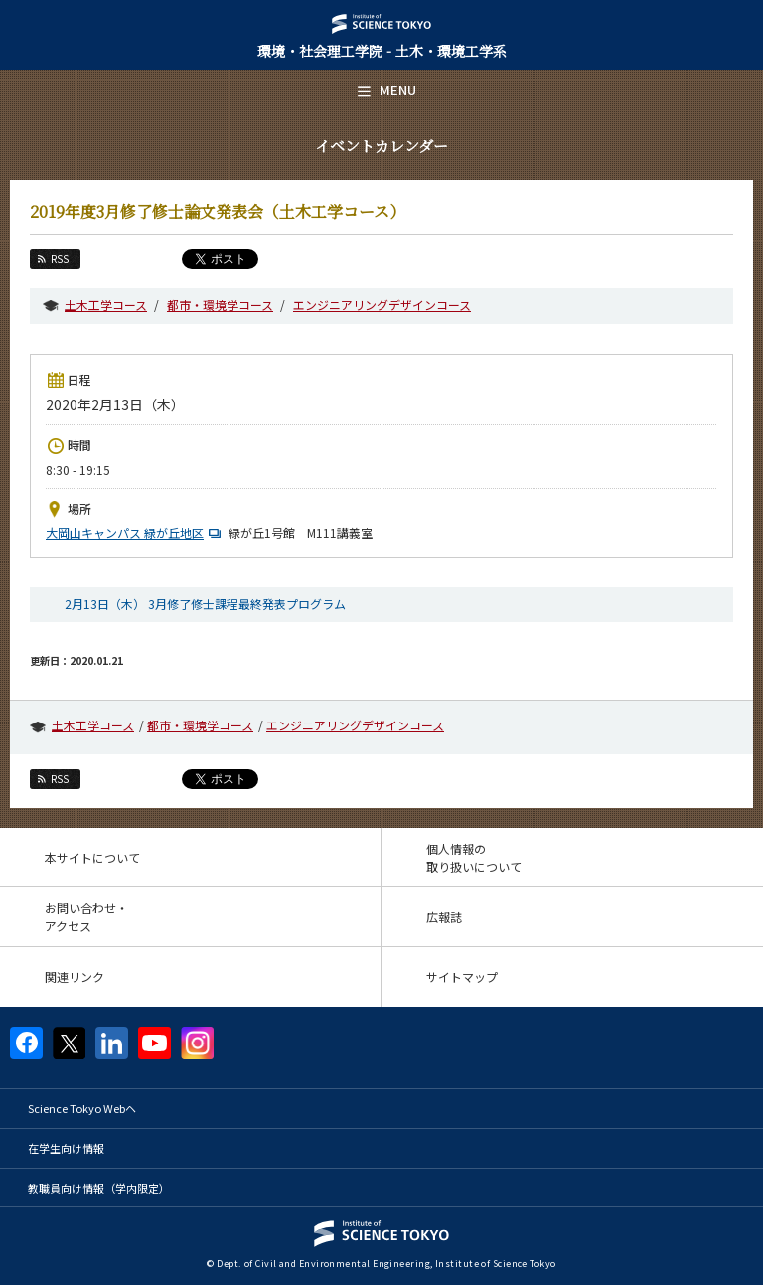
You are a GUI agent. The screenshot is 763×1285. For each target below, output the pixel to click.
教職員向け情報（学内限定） (99, 1188)
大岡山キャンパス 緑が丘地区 (136, 532)
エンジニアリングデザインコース (382, 304)
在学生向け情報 (66, 1148)
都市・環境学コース (220, 304)
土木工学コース (106, 304)
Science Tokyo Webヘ (82, 1108)
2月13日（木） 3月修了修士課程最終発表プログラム (205, 603)
